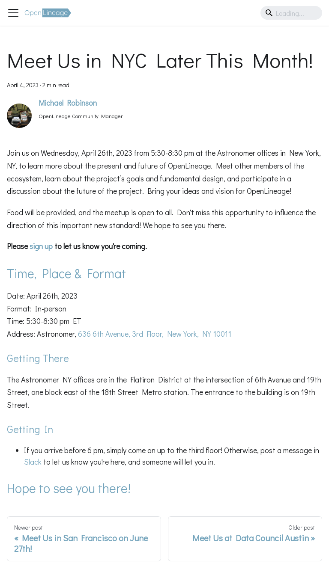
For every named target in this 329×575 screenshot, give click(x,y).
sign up (41, 246)
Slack (33, 461)
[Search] (291, 13)
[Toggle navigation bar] (13, 12)
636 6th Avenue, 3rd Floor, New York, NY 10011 (154, 334)
